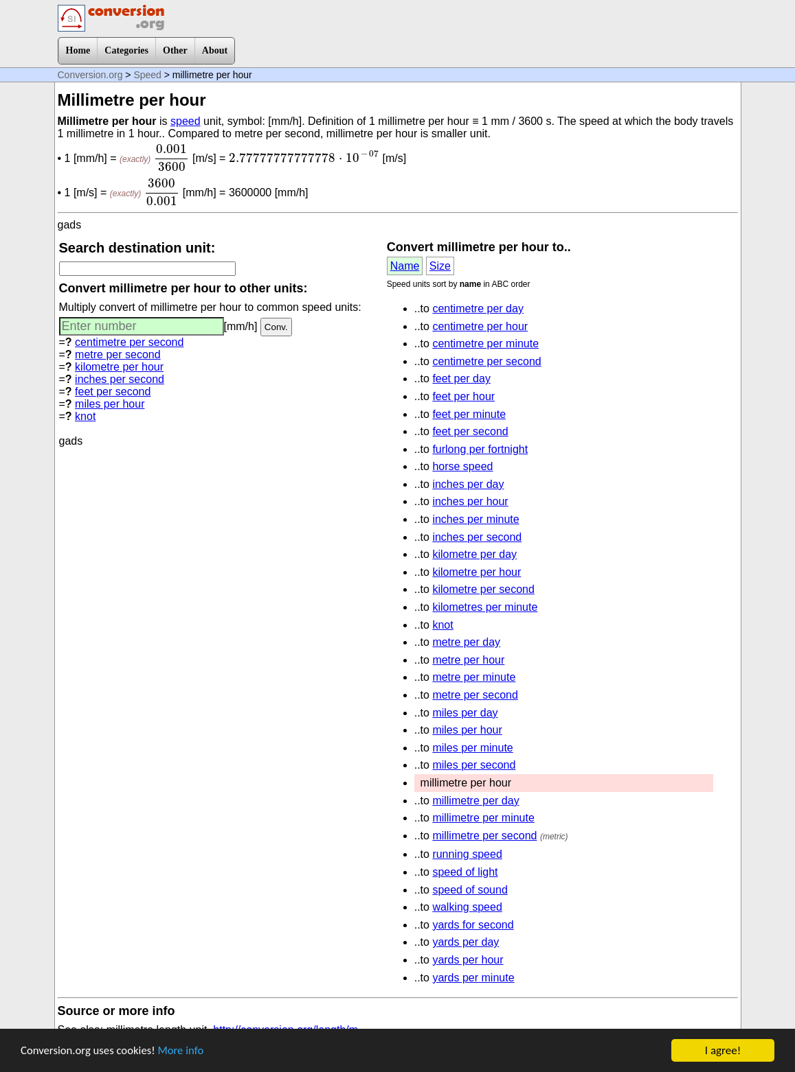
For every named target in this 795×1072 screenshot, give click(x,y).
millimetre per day (475, 800)
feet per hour (463, 396)
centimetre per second (129, 342)
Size (440, 266)
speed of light (464, 872)
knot (85, 416)
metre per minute (473, 677)
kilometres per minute (484, 607)
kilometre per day (474, 554)
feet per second (112, 391)
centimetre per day (478, 308)
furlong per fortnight (480, 449)
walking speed (467, 907)
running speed (467, 854)
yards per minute (473, 977)
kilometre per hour (119, 367)
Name (405, 266)
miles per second (473, 765)
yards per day (465, 942)
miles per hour (109, 404)
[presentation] (172, 157)
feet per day (461, 378)
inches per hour (470, 501)
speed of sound (469, 890)
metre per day (466, 642)
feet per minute (469, 414)
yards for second (472, 925)
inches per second (119, 379)
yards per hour (467, 960)
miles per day (464, 713)
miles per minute (472, 748)
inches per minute (475, 519)
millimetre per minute (483, 818)
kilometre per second (483, 589)
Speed (147, 74)
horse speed (462, 466)
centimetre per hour (480, 326)
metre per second (118, 354)
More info (183, 1052)
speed (185, 121)
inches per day (468, 484)
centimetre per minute (485, 343)
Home (78, 50)
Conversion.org (90, 74)
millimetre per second (484, 835)
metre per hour (468, 660)
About (214, 50)
